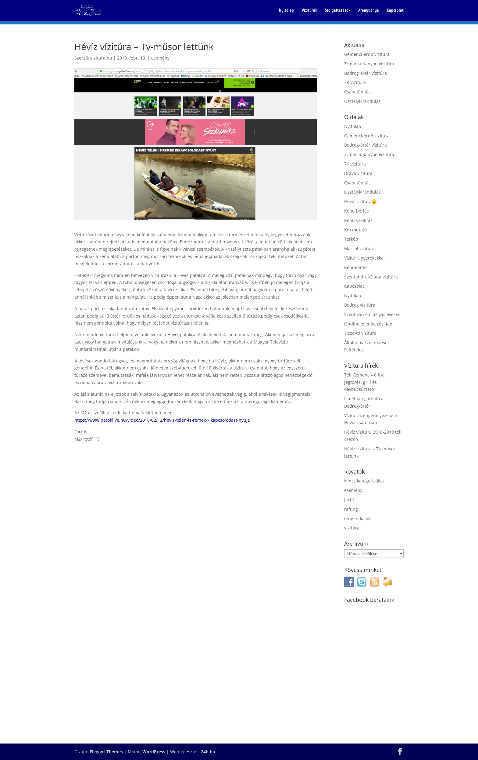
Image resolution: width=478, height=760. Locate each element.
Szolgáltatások (337, 10)
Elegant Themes (106, 752)
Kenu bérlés (356, 211)
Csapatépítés (357, 92)
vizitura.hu (101, 58)
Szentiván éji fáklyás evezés (372, 314)
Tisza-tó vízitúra (360, 333)
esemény (160, 58)
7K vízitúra (355, 82)
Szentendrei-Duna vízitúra (371, 277)
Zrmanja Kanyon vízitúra (369, 64)
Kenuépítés (355, 267)
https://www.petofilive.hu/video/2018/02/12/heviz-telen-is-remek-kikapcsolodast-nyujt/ (162, 420)
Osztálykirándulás (362, 101)
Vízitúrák (309, 10)
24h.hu (208, 752)
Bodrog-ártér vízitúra (365, 73)
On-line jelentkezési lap (368, 324)
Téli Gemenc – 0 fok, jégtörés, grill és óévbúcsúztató (364, 382)
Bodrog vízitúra (359, 305)
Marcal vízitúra (359, 248)
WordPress (153, 752)
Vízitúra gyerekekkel (364, 258)
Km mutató (355, 230)
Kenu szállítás (358, 220)
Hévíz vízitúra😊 (360, 201)
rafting (351, 509)
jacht (349, 500)
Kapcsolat (395, 10)
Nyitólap (286, 10)
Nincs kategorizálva (364, 481)
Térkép (351, 239)
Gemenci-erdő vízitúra (367, 54)
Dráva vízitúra (358, 173)
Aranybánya (368, 10)
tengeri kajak (357, 519)
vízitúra (351, 528)
